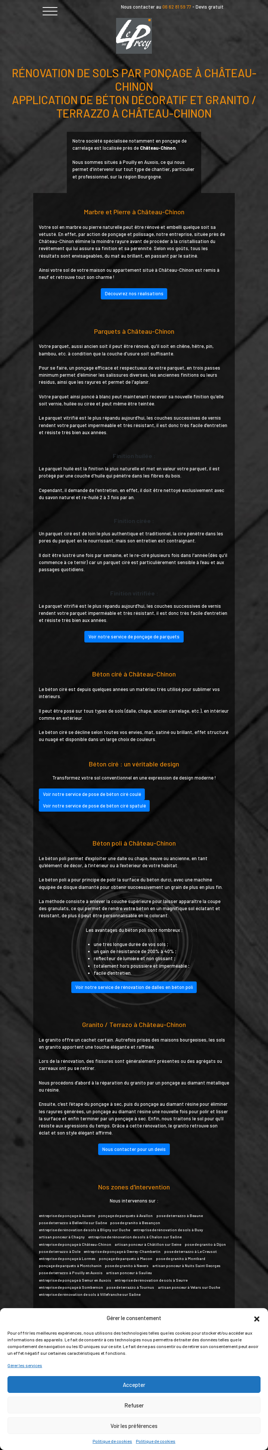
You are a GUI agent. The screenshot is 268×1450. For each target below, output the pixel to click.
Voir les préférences (134, 1425)
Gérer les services (24, 1365)
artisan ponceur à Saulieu (129, 1272)
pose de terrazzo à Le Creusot (190, 1251)
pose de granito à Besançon (135, 1222)
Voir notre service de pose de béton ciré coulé (92, 794)
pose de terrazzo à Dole (59, 1251)
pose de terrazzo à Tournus (130, 1287)
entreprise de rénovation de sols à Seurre (151, 1280)
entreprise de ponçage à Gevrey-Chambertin (122, 1251)
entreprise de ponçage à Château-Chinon (75, 1244)
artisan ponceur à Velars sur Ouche (189, 1287)
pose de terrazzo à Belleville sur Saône (73, 1222)
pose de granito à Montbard (180, 1258)
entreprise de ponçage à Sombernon (71, 1287)
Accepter (134, 1384)
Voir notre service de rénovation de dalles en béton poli (134, 987)
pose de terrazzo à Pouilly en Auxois (71, 1272)
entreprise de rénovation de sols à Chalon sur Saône (134, 1237)
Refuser (134, 1405)
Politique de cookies (112, 1441)
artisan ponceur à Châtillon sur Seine (148, 1244)
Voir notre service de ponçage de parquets (134, 637)
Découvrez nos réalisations (134, 293)
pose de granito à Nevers (127, 1265)
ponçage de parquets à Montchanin (70, 1265)
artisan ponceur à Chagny (62, 1237)
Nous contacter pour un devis (134, 1149)
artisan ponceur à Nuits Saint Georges (186, 1265)
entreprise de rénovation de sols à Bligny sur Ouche (84, 1229)
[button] (257, 1318)
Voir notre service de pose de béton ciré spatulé (94, 806)
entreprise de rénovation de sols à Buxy (168, 1229)
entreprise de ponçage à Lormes (67, 1258)
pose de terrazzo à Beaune (179, 1215)
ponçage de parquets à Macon (125, 1258)
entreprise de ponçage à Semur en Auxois (75, 1280)
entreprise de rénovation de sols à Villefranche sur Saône (89, 1294)
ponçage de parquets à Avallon (125, 1215)
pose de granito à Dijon (205, 1244)
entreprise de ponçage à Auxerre (67, 1215)
